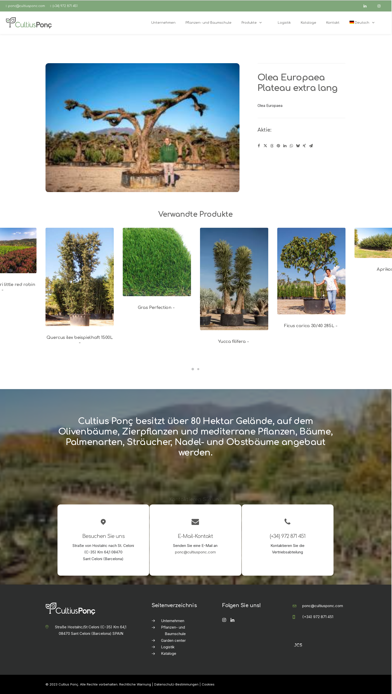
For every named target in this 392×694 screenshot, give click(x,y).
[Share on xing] (304, 146)
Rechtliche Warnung (135, 684)
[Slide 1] (193, 369)
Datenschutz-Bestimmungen (176, 684)
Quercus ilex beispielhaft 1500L (79, 340)
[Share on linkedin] (285, 146)
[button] (80, 277)
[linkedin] (367, 6)
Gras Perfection (157, 307)
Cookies (208, 684)
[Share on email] (311, 146)
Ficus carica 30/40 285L (311, 325)
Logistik (167, 647)
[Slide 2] (198, 369)
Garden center (173, 640)
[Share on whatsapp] (291, 146)
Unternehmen (172, 620)
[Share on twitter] (265, 146)
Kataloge (168, 653)
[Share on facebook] (259, 146)
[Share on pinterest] (278, 146)
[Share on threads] (272, 146)
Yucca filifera (234, 341)
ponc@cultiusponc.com (26, 6)
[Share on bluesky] (298, 146)
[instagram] (381, 6)
